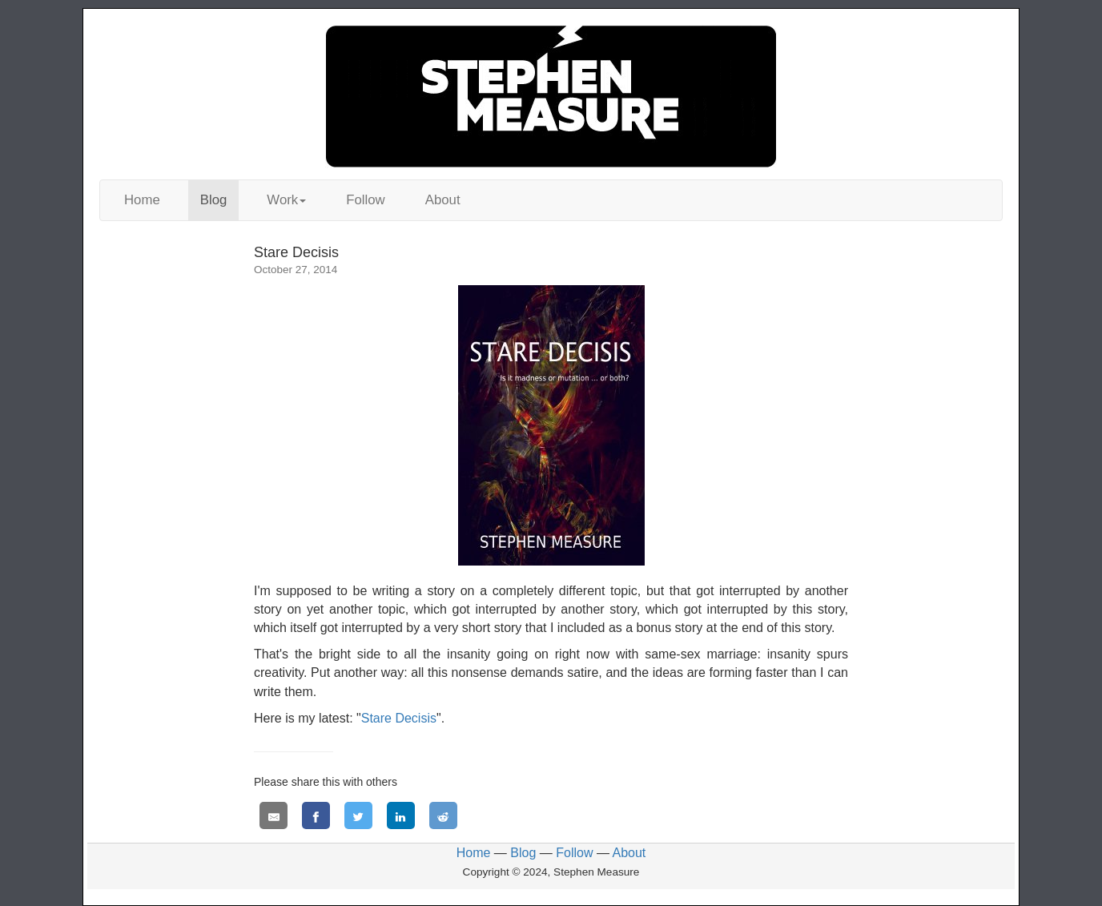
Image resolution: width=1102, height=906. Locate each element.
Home (142, 199)
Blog (213, 199)
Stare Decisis (398, 718)
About (443, 199)
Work (286, 199)
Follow (365, 199)
